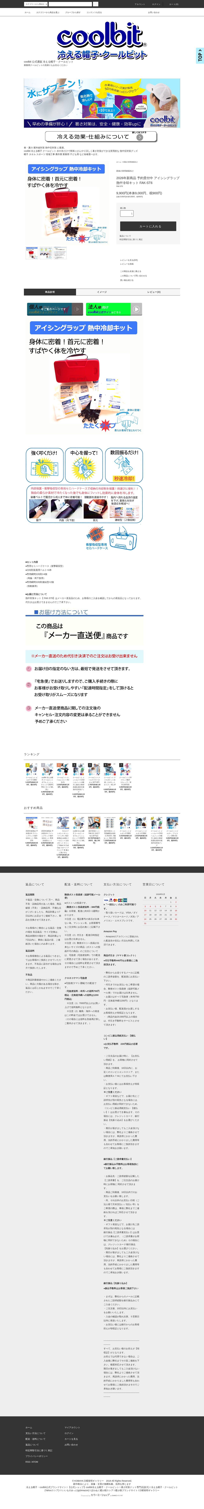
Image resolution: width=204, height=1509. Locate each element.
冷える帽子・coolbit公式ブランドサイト (46, 1487)
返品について (125, 236)
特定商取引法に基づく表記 (131, 239)
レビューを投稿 (125, 264)
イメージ (102, 292)
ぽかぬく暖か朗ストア (102, 1490)
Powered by (102, 1496)
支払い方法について (36, 1433)
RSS (28, 1462)
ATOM (35, 1462)
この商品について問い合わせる (131, 276)
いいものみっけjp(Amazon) (75, 1490)
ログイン (154, 4)
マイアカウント (72, 1427)
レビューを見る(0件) (127, 260)
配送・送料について (36, 1439)
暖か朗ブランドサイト (126, 1490)
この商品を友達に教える (128, 271)
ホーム (27, 12)
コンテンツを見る (92, 12)
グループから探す (71, 12)
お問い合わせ (152, 12)
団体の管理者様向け (130, 162)
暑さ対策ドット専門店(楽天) (135, 1487)
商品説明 (50, 292)
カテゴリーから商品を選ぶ (46, 12)
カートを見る (71, 1439)
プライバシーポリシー (37, 1456)
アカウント (138, 4)
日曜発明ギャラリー (149, 1490)
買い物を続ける (125, 280)
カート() (171, 4)
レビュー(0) (154, 292)
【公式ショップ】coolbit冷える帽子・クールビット (93, 1487)
